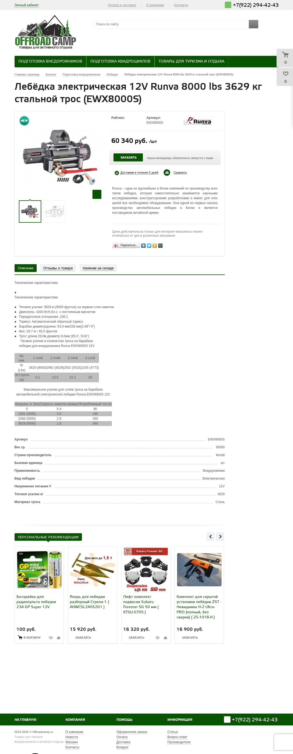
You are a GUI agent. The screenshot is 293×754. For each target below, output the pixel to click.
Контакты (181, 5)
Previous (210, 536)
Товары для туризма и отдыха (191, 61)
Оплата (121, 737)
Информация (179, 720)
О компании (155, 5)
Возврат (122, 747)
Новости (72, 737)
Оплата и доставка (122, 5)
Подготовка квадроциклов (120, 61)
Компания (75, 720)
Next (220, 536)
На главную (25, 720)
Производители (179, 742)
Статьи (172, 732)
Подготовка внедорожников (50, 61)
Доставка (123, 742)
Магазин (72, 742)
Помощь (124, 720)
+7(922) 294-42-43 (256, 5)
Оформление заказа (131, 732)
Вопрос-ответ (177, 737)
